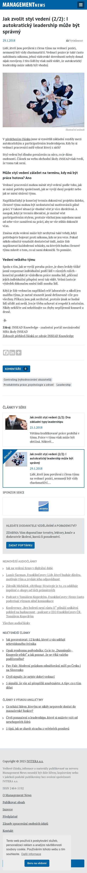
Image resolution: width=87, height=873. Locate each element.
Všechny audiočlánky (16, 623)
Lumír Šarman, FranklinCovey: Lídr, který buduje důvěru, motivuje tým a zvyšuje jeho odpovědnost (43, 577)
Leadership (64, 384)
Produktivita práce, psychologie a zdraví (29, 384)
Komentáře (16, 369)
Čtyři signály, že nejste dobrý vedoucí (30, 677)
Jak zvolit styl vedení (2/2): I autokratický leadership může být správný (51, 458)
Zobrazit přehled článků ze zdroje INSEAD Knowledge (38, 336)
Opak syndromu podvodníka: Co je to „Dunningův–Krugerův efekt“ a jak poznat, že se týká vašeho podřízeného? (39, 654)
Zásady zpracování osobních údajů (25, 824)
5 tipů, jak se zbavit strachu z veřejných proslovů (37, 729)
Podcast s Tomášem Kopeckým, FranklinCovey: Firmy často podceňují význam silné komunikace (45, 599)
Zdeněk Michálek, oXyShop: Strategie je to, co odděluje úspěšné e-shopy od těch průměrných (42, 588)
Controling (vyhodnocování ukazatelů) (27, 379)
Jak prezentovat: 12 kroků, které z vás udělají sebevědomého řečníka (35, 642)
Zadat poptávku (20, 545)
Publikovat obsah (14, 802)
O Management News (17, 795)
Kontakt (8, 831)
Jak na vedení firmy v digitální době (29, 568)
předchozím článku (18, 139)
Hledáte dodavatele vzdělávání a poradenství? (41, 526)
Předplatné (10, 816)
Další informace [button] (31, 854)
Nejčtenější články (16, 633)
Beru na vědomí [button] (37, 863)
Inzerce (8, 809)
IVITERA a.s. (35, 761)
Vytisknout (74, 40)
